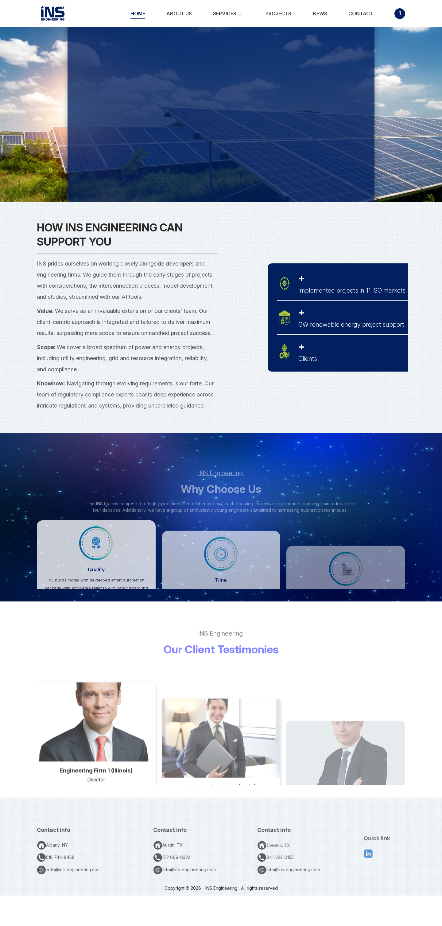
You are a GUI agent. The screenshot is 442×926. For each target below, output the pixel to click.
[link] (137, 13)
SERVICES (254, 183)
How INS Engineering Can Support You (110, 234)
